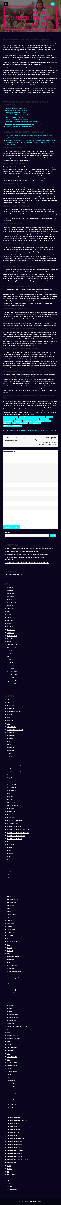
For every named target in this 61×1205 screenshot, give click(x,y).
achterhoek (10, 708)
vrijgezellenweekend (35, 423)
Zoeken (7, 532)
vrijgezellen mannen (13, 1123)
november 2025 (12, 602)
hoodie (9, 863)
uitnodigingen (11, 1099)
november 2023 (12, 675)
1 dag (8, 699)
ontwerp (9, 975)
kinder (9, 896)
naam (9, 963)
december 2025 (12, 599)
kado (8, 887)
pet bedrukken (11, 993)
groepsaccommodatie (14, 826)
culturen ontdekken (9, 419)
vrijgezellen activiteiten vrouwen (17, 1120)
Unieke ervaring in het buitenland (15, 108)
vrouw (9, 1165)
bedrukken (10, 733)
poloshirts (10, 1008)
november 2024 (12, 639)
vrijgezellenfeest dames (14, 1141)
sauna (9, 1044)
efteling (9, 799)
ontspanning (17, 421)
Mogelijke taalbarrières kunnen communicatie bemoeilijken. (23, 138)
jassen (9, 884)
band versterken (39, 417)
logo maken (10, 932)
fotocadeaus (11, 817)
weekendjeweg (11, 1175)
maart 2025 (10, 626)
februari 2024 (11, 666)
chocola (9, 760)
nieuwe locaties (8, 421)
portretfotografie (12, 1017)
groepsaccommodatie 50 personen (18, 832)
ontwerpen (10, 981)
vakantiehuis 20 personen (15, 1105)
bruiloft (9, 754)
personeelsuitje (11, 990)
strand (9, 1069)
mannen (9, 947)
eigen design (11, 802)
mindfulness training (13, 957)
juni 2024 (9, 654)
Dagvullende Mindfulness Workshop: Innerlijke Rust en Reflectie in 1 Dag (27, 562)
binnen (9, 745)
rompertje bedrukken (13, 1038)
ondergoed (10, 969)
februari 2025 (11, 629)
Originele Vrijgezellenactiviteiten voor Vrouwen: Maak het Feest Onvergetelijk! (29, 548)
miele (8, 954)
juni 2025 (9, 617)
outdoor (9, 984)
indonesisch (10, 875)
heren (9, 857)
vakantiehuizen (11, 1108)
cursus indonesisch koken (15, 772)
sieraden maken (12, 1063)
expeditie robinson (12, 805)
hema (9, 851)
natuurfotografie (12, 966)
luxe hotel (10, 935)
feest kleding (11, 808)
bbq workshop (11, 726)
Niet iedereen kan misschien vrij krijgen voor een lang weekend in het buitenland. (30, 140)
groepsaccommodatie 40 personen (18, 829)
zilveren (9, 1187)
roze (8, 1041)
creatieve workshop (13, 769)
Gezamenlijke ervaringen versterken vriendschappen (21, 122)
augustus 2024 (11, 648)
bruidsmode (10, 751)
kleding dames (11, 914)
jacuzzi (9, 881)
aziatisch (9, 717)
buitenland (49, 417)
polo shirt (10, 1005)
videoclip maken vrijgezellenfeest (17, 1114)
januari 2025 (10, 632)
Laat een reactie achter (50, 430)
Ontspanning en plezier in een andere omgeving (20, 124)
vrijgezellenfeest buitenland (15, 1138)
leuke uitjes (10, 923)
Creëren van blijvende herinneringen (16, 119)
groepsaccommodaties (14, 838)
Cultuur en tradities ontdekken (14, 117)
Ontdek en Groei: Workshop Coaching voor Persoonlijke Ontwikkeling (26, 554)
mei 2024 (10, 657)
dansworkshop (11, 790)
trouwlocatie (11, 1084)
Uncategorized (34, 430)
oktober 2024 (11, 642)
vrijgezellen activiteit (13, 1117)
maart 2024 (10, 663)
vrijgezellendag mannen (14, 1132)
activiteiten (7, 417)
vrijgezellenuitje (11, 1162)
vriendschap (7, 423)
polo (8, 999)
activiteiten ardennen (13, 711)
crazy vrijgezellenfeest (14, 766)
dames (9, 781)
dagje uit (9, 778)
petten (9, 996)
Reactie (6, 460)
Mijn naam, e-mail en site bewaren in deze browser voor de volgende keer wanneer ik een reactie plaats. (31, 515)
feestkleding (11, 811)
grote (8, 842)
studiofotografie (12, 1072)
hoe (8, 860)
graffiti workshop (12, 823)
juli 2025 (9, 614)
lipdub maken (11, 929)
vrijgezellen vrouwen (13, 1129)
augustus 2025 (11, 611)
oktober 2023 (11, 678)
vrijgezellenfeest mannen (15, 1150)
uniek (48, 421)
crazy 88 (9, 763)
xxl (7, 1178)
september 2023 (12, 681)
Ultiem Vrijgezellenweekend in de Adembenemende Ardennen (16, 439)
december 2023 (12, 672)
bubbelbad (10, 757)
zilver (8, 1184)
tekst (8, 1078)
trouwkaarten (11, 1081)
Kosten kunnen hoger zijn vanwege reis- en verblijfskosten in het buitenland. (28, 136)
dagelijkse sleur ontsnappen (24, 419)
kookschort (10, 920)
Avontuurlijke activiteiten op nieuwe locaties (18, 115)
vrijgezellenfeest (10, 430)
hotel (8, 869)
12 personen (10, 702)
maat (8, 938)
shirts (8, 1059)
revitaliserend (27, 421)
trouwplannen (11, 1090)
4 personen (10, 705)
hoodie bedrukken (12, 866)
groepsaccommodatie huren (16, 835)
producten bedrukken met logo (17, 1026)
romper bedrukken (13, 1035)
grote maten (11, 845)
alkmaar (9, 714)
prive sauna (10, 1023)
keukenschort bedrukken (15, 890)
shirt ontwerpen (12, 1056)
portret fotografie (12, 1014)
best (8, 742)
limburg (9, 926)
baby (8, 723)
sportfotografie (12, 1066)
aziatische (10, 720)
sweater (9, 1075)
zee (8, 1181)
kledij (8, 908)
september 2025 (12, 608)
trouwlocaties (11, 1087)
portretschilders (12, 1020)
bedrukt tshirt (11, 739)
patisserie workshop (13, 987)
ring (8, 1029)
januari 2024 (10, 669)
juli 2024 (9, 651)
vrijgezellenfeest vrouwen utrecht (17, 1159)
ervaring (36, 419)
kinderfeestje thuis (12, 899)
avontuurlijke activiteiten (26, 417)
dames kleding (11, 784)
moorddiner (10, 960)
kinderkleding (11, 905)
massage (10, 950)
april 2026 (10, 587)
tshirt (8, 1096)
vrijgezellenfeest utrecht (14, 1153)
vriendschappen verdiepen (20, 423)
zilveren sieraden (12, 1190)
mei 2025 (10, 620)
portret (9, 1011)
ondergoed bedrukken (14, 972)
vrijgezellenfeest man (13, 1147)
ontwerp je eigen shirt (13, 978)
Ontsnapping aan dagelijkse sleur (15, 113)
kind (8, 893)
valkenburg (10, 1111)
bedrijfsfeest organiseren (15, 729)
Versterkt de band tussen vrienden (16, 110)
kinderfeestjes (11, 902)
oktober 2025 (11, 605)
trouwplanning (11, 1093)
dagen (9, 775)
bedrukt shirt (11, 736)
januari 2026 (10, 596)
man (8, 944)
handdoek (10, 848)
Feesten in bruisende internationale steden (18, 126)
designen (10, 796)
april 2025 (10, 623)
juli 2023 (9, 687)
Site (4, 503)
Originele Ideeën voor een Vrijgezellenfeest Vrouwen (21, 551)
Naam (5, 484)
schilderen (10, 1050)
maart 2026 (10, 590)
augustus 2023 (11, 684)
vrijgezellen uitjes (12, 1126)
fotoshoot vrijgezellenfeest (15, 820)
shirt (8, 1053)
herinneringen (44, 419)
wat (8, 1171)
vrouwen (9, 1168)
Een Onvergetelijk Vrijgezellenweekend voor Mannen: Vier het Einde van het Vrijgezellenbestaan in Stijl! (45, 441)
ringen (9, 1032)
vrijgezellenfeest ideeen (14, 1144)
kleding (9, 911)
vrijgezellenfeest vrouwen (15, 1156)
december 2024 (12, 635)
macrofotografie (12, 941)
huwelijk (9, 872)
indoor (9, 878)
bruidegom (10, 748)
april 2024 (10, 660)
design (9, 793)
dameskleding (11, 787)
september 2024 (12, 645)
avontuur (14, 417)
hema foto (10, 854)
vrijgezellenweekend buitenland (12, 425)
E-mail (5, 494)
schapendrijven (12, 1047)
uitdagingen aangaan (39, 421)
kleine (9, 917)
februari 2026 (11, 593)
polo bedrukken (12, 1002)
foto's (8, 814)
